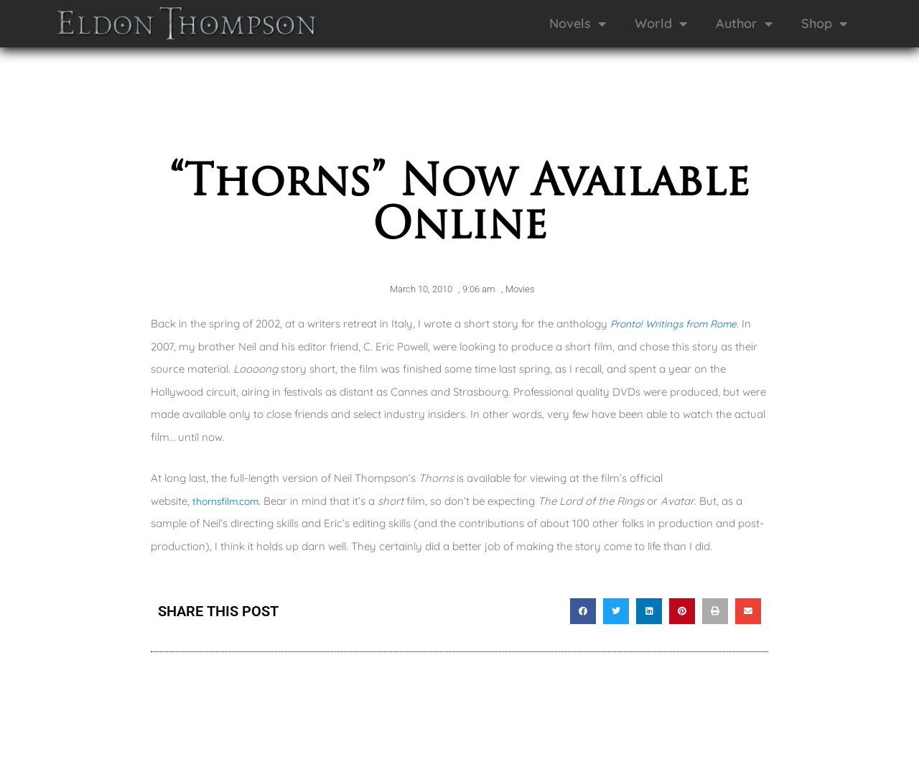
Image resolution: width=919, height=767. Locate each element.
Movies (520, 289)
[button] (583, 611)
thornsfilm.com (230, 501)
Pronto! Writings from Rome (679, 323)
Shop (824, 23)
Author (744, 23)
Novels (577, 23)
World (661, 23)
